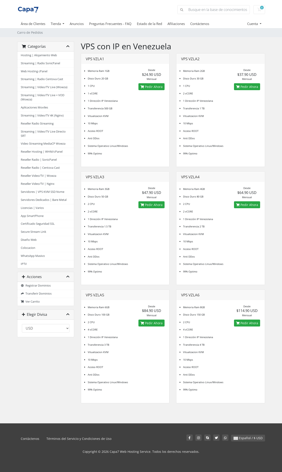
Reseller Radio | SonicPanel (39, 160)
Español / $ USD (248, 438)
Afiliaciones (176, 23)
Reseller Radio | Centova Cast (40, 168)
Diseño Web (29, 240)
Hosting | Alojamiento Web (39, 55)
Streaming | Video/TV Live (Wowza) (44, 87)
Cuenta (253, 23)
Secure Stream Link (33, 232)
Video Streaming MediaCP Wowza (43, 144)
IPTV (24, 264)
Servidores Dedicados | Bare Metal (44, 200)
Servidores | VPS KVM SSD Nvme (42, 192)
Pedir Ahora (151, 87)
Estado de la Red (149, 23)
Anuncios (77, 23)
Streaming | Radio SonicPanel (40, 63)
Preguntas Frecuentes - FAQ (110, 23)
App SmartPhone (32, 216)
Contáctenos (199, 23)
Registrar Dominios (36, 285)
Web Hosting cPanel (34, 71)
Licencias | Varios (32, 208)
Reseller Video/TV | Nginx (37, 184)
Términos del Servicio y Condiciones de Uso (78, 439)
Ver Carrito (30, 302)
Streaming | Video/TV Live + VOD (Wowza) (42, 97)
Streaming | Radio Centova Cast (42, 79)
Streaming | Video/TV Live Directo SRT (43, 134)
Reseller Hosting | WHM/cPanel (42, 152)
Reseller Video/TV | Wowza (38, 176)
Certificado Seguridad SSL (38, 224)
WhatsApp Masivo (33, 256)
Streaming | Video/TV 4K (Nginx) (42, 115)
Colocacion (28, 248)
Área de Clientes (33, 23)
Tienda (56, 23)
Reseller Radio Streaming (37, 123)
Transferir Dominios (36, 293)
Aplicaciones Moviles (34, 107)
